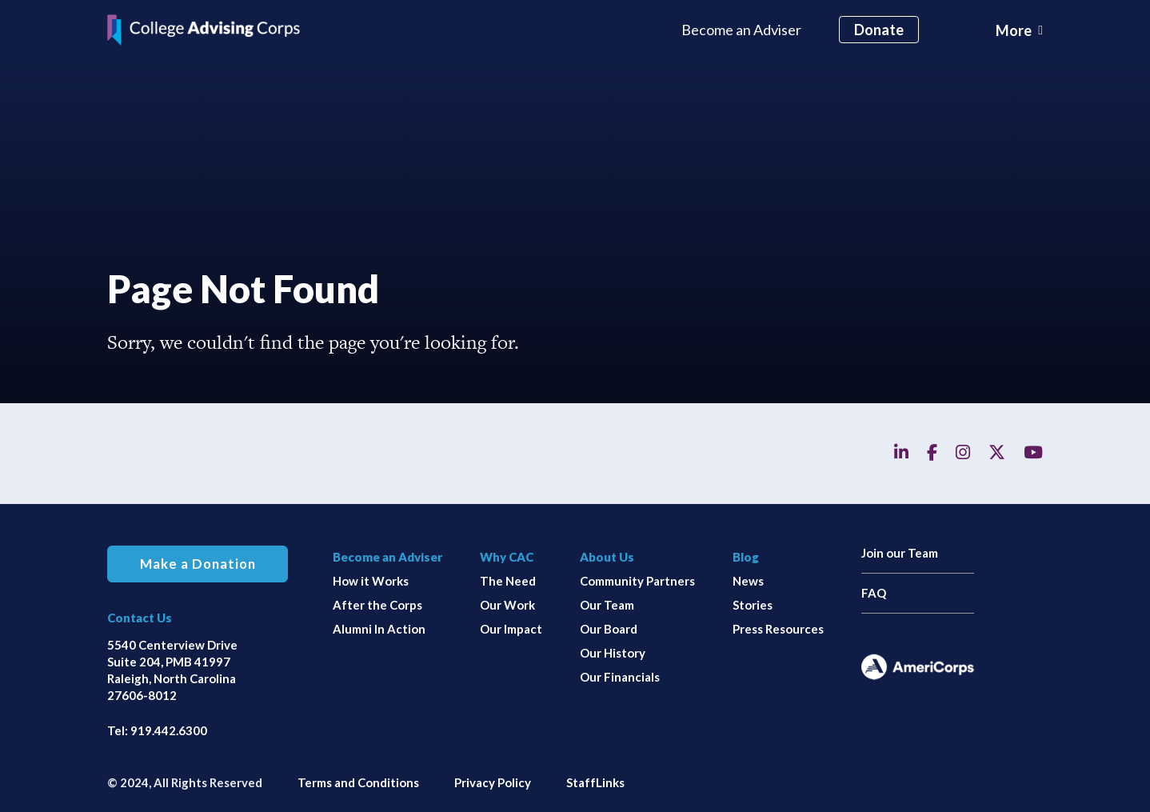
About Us (607, 557)
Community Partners (637, 581)
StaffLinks (595, 782)
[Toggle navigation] (1019, 30)
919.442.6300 (168, 730)
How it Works (371, 581)
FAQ (873, 593)
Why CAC (506, 557)
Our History (612, 653)
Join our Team (899, 553)
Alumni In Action (379, 629)
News (748, 581)
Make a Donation (198, 564)
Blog (746, 557)
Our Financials (620, 677)
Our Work (507, 605)
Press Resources (778, 629)
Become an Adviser (741, 29)
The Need (508, 581)
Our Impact (511, 629)
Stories (753, 605)
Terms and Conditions (358, 782)
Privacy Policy (492, 782)
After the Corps (377, 605)
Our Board (608, 629)
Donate (879, 29)
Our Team (607, 605)
